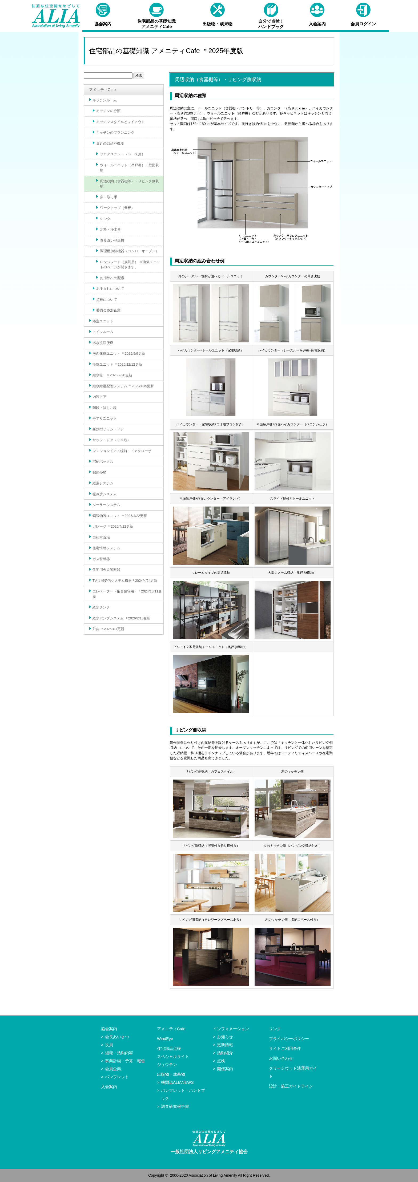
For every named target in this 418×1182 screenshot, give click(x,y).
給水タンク (101, 607)
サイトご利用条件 (285, 1048)
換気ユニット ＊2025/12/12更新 (117, 364)
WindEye (165, 1038)
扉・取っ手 (108, 197)
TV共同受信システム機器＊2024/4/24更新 (125, 581)
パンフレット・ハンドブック (183, 1094)
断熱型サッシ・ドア (108, 429)
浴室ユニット (103, 321)
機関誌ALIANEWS (177, 1082)
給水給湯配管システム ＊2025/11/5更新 (123, 386)
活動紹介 (225, 1052)
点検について (106, 300)
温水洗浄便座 (103, 343)
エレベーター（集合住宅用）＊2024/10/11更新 (127, 594)
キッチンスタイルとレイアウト (120, 122)
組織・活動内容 (119, 1052)
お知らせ (225, 1036)
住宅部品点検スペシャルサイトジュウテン (173, 1056)
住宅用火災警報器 (106, 570)
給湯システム (103, 483)
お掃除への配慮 (112, 278)
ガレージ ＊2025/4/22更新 (113, 526)
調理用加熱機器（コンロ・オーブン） (129, 251)
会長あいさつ (117, 1036)
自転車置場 (101, 537)
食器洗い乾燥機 (112, 240)
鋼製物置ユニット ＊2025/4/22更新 (120, 516)
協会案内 (109, 1028)
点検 (221, 1060)
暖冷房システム (105, 494)
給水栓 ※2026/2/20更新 (112, 375)
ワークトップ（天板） (117, 208)
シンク (105, 219)
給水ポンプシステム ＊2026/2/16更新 (121, 618)
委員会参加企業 (108, 310)
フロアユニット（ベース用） (122, 154)
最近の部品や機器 (110, 143)
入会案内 (109, 1086)
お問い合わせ (281, 1058)
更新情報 (225, 1044)
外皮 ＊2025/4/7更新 (108, 629)
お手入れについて (110, 289)
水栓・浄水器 (110, 229)
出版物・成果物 (171, 1074)
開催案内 (225, 1068)
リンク (275, 1028)
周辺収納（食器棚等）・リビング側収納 (129, 183)
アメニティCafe (102, 90)
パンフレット (117, 1076)
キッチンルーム (105, 100)
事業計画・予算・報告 (125, 1060)
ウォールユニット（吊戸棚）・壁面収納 (129, 167)
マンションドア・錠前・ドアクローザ (122, 451)
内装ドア (99, 397)
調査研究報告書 (175, 1106)
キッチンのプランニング (115, 133)
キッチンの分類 (108, 111)
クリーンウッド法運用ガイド (293, 1072)
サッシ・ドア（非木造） (112, 440)
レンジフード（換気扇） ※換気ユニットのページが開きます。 (130, 264)
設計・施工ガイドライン (291, 1086)
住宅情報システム (106, 548)
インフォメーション (231, 1028)
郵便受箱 (99, 473)
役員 (109, 1044)
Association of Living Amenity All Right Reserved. (229, 1175)
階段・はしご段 (105, 408)
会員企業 (113, 1068)
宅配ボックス (103, 462)
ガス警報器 (101, 559)
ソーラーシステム (106, 505)
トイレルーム (103, 332)
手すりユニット (105, 418)
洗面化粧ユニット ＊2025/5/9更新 (119, 353)
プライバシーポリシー (289, 1038)
